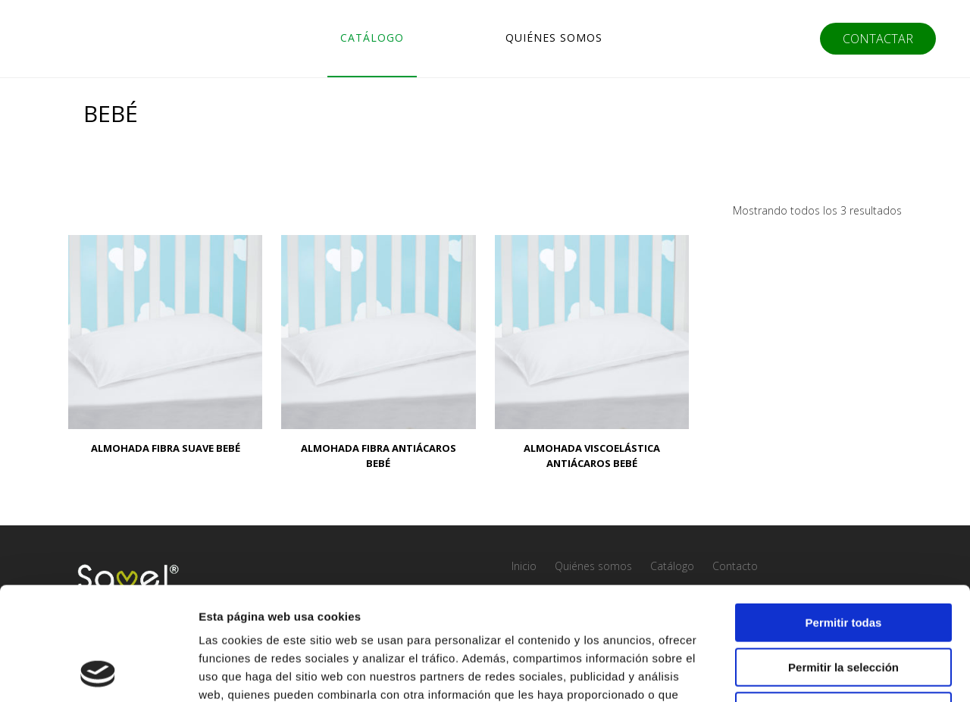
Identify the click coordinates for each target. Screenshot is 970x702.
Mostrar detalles (820, 672)
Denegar (843, 605)
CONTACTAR (878, 38)
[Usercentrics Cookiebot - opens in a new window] (98, 672)
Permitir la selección (843, 561)
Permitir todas (844, 516)
